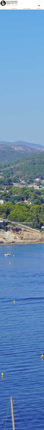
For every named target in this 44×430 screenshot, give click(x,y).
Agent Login (40, 1)
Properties (39, 8)
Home (4, 8)
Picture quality (14, 8)
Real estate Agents (27, 8)
